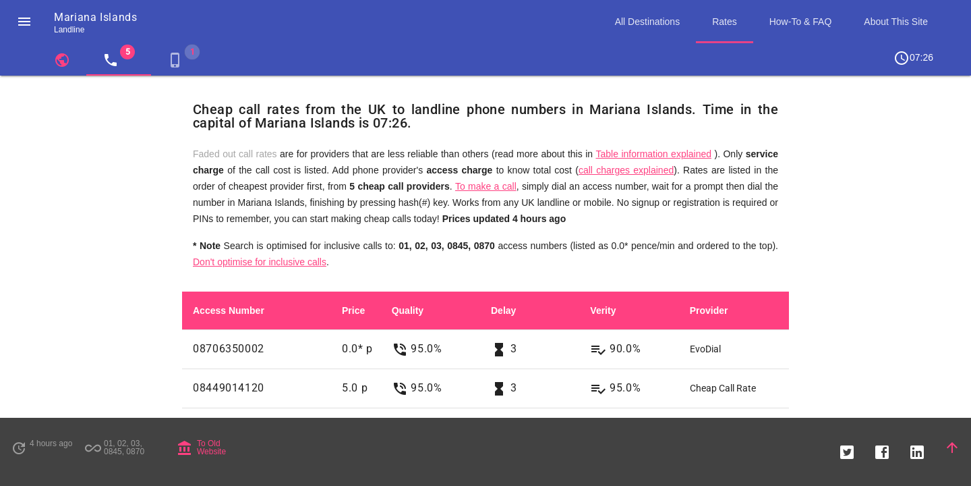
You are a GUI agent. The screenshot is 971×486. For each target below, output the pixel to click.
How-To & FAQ (800, 21)
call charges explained (626, 170)
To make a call (486, 186)
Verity (603, 310)
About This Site (896, 21)
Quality (407, 310)
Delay (503, 310)
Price (353, 310)
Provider (709, 310)
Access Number (228, 310)
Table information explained (653, 153)
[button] (24, 21)
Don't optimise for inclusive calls (259, 261)
